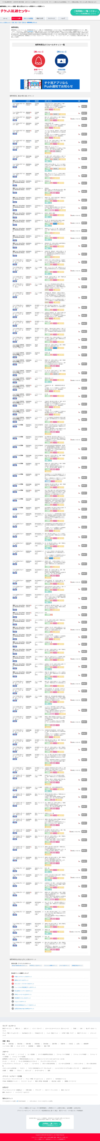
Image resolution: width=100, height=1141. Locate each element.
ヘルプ (63, 18)
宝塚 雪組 (28, 1043)
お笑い (78, 1043)
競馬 (49, 1070)
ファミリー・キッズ (26, 1081)
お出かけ (5, 1087)
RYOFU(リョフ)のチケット (36, 965)
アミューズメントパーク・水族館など (12, 1090)
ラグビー (22, 1068)
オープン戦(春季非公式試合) (45, 1054)
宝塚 (3, 1043)
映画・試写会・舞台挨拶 (41, 1081)
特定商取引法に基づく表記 (49, 1110)
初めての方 (40, 18)
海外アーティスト (82, 1033)
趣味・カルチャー (7, 1092)
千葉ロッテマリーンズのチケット (23, 976)
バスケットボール (78, 1063)
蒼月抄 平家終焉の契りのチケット (19, 965)
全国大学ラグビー (87, 1068)
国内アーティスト (7, 1028)
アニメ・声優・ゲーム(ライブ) (10, 1033)
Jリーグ (13, 1061)
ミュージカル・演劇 (7, 1046)
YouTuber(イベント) (61, 1079)
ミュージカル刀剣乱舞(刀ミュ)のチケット (25, 987)
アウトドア (38, 1090)
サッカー (4, 1061)
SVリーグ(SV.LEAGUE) (49, 1063)
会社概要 (69, 1108)
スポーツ (5, 1052)
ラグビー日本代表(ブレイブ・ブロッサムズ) (39, 1068)
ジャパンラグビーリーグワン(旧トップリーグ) (67, 1068)
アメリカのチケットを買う (9, 1101)
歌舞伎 (38, 1046)
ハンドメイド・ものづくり (22, 1092)
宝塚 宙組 (45, 1043)
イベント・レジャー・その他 (12, 1076)
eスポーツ (49, 1079)
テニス (26, 1063)
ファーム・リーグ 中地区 (79, 1054)
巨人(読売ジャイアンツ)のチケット (24, 990)
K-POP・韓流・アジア (68, 1033)
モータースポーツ (39, 1070)
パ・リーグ (21, 1054)
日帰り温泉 (29, 1090)
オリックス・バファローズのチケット (24, 983)
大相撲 (4, 1070)
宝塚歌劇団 (30, 31)
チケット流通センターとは (27, 1108)
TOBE (74, 1028)
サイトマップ (36, 1110)
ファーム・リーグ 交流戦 (18, 1056)
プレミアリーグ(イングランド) (48, 1061)
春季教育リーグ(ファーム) (9, 1059)
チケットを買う (16, 18)
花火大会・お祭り (56, 1081)
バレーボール (35, 1063)
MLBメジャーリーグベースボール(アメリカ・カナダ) (50, 1059)
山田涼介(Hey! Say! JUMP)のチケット (24, 1008)
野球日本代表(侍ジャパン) (26, 1059)
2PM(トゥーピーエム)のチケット (23, 994)
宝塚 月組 (19, 1043)
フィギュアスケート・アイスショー (11, 1063)
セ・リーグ (11, 1054)
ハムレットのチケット (20, 1001)
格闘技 (11, 1070)
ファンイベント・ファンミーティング (12, 1079)
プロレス (19, 1070)
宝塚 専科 (54, 1043)
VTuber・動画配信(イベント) (9, 1081)
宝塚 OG (63, 1043)
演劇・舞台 (6, 1041)
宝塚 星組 (37, 1043)
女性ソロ (26, 1028)
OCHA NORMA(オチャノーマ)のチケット (25, 1005)
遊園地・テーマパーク (70, 1081)
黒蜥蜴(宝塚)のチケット (77, 965)
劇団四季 (86, 1043)
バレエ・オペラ (21, 1046)
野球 (3, 1054)
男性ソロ (17, 1028)
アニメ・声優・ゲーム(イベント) (34, 1079)
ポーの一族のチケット (64, 965)
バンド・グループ (36, 1028)
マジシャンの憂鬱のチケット (50, 965)
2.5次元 (71, 1043)
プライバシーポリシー (23, 1110)
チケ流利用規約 (41, 1108)
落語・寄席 (47, 1046)
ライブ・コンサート (9, 1026)
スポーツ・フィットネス (51, 1090)
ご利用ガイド (52, 1108)
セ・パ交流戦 (31, 1054)
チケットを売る (28, 18)
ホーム (5, 18)
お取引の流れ (61, 1108)
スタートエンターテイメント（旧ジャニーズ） (57, 1028)
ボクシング (28, 1070)
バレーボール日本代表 (64, 1063)
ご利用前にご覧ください (85, 12)
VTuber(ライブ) (39, 1033)
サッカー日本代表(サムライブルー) (28, 1061)
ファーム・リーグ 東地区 (63, 1054)
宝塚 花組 (11, 1043)
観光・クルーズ (65, 1090)
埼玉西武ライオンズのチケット (23, 998)
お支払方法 (77, 1108)
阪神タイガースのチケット (21, 980)
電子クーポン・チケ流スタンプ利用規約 (71, 1110)
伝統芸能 (30, 1046)
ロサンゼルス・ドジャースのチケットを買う (41, 1101)
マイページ (51, 18)
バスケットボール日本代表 (9, 1068)
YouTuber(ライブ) (26, 1033)
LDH (81, 1028)
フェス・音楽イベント (52, 1033)
